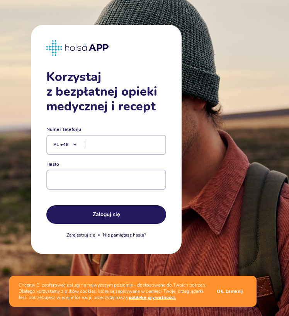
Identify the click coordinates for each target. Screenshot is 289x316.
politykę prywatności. (152, 297)
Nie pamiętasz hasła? (124, 235)
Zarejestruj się (80, 235)
